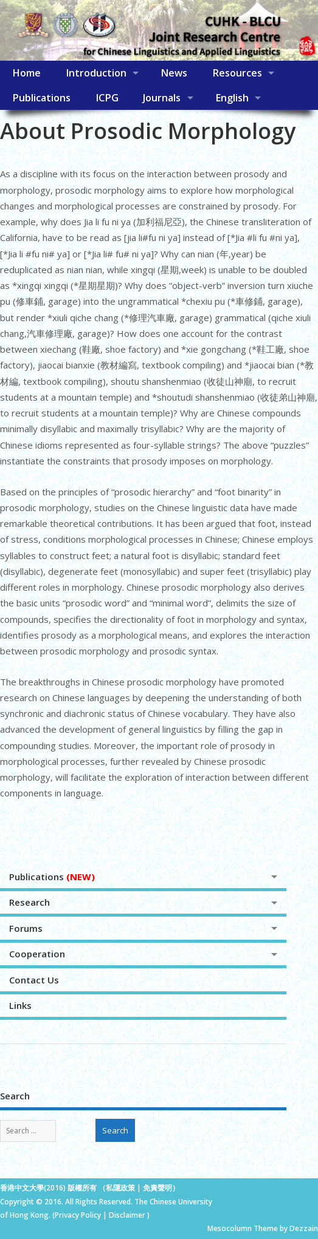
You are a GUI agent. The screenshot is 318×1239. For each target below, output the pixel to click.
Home (26, 73)
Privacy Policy (78, 1215)
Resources (237, 73)
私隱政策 (120, 1188)
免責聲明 (157, 1188)
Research (29, 902)
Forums (26, 928)
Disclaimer (128, 1215)
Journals (162, 97)
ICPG (107, 97)
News (174, 73)
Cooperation (37, 954)
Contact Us (34, 980)
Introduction (96, 73)
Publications (41, 97)
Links (20, 1005)
